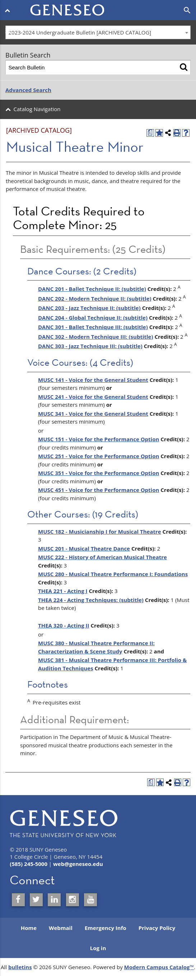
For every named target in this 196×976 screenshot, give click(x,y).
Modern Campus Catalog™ (159, 967)
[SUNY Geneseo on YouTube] (90, 899)
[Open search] (187, 10)
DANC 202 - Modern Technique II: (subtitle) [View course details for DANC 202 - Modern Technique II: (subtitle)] (94, 298)
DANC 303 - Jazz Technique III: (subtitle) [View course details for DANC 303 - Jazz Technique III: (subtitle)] (90, 346)
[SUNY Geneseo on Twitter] (36, 899)
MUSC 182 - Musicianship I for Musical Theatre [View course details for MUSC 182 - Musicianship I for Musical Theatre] (99, 531)
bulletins (20, 967)
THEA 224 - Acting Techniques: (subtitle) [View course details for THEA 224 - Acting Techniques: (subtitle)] (91, 599)
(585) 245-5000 (28, 863)
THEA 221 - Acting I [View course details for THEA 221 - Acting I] (63, 590)
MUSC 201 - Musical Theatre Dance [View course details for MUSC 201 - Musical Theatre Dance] (84, 548)
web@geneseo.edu (78, 863)
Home (29, 927)
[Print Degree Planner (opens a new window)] (150, 133)
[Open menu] (8, 10)
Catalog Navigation (37, 109)
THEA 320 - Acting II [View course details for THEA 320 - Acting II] (63, 625)
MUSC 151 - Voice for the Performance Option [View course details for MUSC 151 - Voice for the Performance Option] (98, 439)
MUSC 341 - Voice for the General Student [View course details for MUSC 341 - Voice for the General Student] (93, 413)
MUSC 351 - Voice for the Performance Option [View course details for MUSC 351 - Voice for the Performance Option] (98, 472)
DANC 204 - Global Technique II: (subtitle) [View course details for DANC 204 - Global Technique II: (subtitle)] (93, 317)
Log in (98, 948)
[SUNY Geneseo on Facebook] (18, 899)
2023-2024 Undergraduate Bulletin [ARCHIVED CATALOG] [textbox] (80, 32)
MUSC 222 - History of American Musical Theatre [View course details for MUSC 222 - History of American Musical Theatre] (102, 557)
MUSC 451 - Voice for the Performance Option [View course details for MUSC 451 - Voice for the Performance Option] (98, 489)
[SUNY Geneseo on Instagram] (72, 899)
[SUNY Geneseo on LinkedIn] (54, 899)
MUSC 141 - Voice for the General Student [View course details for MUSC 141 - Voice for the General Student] (93, 379)
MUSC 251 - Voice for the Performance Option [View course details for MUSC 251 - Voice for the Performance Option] (98, 456)
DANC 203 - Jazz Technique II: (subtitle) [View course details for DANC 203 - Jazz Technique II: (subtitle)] (89, 307)
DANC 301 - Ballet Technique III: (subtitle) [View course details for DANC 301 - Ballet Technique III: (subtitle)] (93, 326)
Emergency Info (105, 927)
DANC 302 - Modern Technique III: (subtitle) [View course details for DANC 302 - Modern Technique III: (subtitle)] (95, 336)
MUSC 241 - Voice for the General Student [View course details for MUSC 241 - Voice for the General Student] (93, 396)
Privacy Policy (157, 927)
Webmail (61, 927)
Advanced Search (28, 90)
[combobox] (98, 32)
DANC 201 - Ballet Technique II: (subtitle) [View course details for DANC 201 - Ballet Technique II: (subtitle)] (92, 288)
